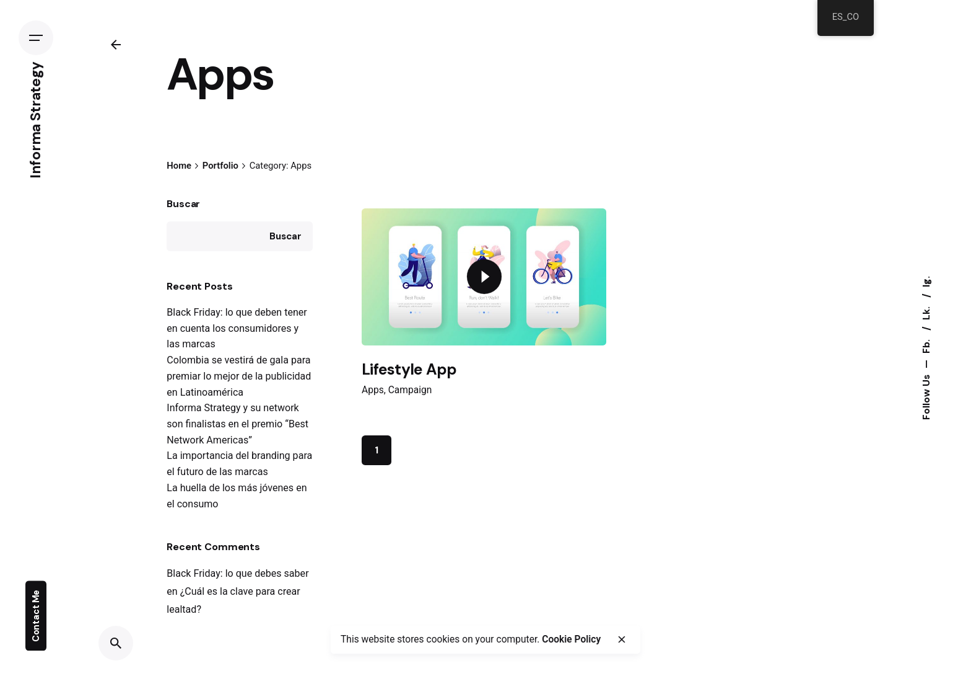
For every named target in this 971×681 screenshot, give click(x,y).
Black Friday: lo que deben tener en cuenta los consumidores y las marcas (237, 328)
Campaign (410, 390)
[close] (621, 639)
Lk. (926, 312)
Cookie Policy (571, 639)
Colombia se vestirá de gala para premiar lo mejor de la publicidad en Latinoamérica (239, 376)
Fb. (926, 345)
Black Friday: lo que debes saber (237, 573)
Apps (373, 390)
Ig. (926, 281)
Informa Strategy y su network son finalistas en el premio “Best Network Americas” (237, 423)
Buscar (183, 203)
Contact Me (36, 616)
